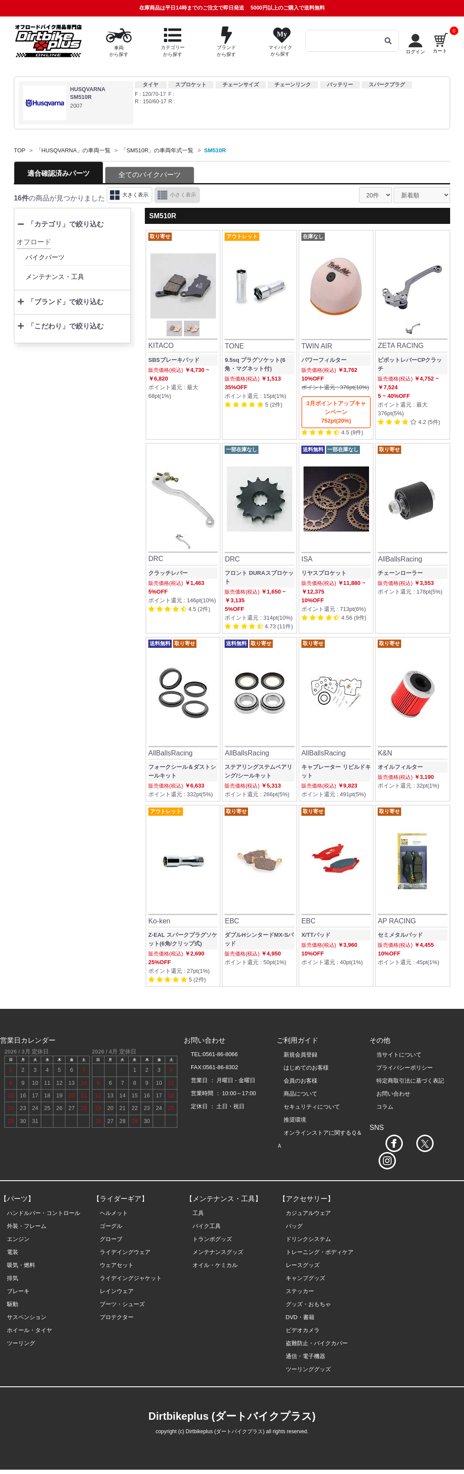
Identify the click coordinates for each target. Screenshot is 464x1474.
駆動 (12, 1304)
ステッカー (300, 1291)
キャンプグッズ (305, 1278)
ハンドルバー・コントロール (43, 1213)
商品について (300, 1093)
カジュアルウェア (308, 1213)
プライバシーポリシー (404, 1067)
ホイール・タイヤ (29, 1330)
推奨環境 (295, 1119)
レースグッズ (303, 1265)
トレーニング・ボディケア (319, 1252)
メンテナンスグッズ (218, 1252)
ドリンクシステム (308, 1239)
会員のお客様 (300, 1080)
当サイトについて (399, 1054)
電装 (12, 1252)
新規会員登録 (300, 1054)
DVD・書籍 (300, 1317)
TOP (20, 150)
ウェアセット (117, 1265)
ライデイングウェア (125, 1252)
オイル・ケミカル (215, 1265)
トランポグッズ (212, 1239)
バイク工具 (207, 1226)
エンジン (18, 1239)
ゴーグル (111, 1226)
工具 (198, 1213)
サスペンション (26, 1317)
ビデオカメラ (303, 1330)
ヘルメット (114, 1213)
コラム (384, 1106)
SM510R (215, 150)
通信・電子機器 (305, 1356)
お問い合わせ (393, 1093)
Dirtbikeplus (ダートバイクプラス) (231, 1416)
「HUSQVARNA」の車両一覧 (73, 150)
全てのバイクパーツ (149, 174)
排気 (12, 1278)
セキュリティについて (312, 1106)
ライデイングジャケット (131, 1278)
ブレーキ (18, 1291)
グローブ (111, 1239)
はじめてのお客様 (306, 1067)
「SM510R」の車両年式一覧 (157, 150)
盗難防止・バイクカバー (317, 1343)
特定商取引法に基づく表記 (410, 1080)
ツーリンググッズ (308, 1369)
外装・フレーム (26, 1226)
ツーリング (21, 1343)
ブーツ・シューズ (122, 1304)
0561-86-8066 (220, 1054)
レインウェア (117, 1291)
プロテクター (117, 1317)
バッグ (294, 1226)
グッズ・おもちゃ (308, 1304)
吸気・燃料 (21, 1265)
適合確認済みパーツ (58, 173)
